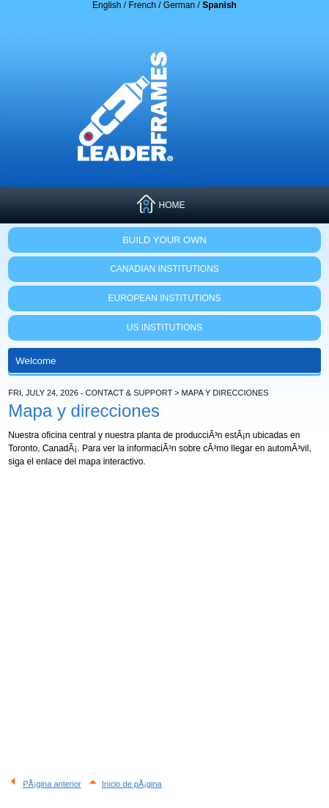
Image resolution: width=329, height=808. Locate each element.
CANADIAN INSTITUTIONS (164, 269)
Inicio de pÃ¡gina (132, 783)
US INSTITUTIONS (164, 327)
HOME (171, 205)
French (141, 5)
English (106, 5)
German (179, 5)
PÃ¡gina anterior (52, 783)
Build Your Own (164, 239)
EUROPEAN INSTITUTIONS (164, 298)
